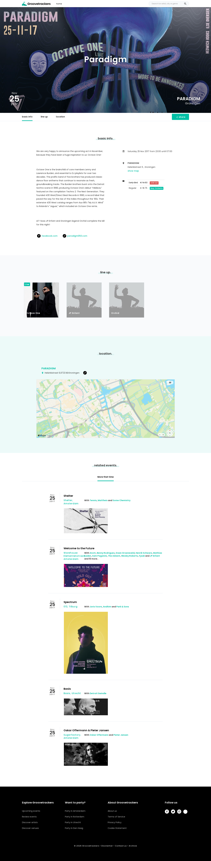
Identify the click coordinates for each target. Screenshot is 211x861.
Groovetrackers (90, 845)
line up (44, 116)
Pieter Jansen (121, 734)
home (59, 3)
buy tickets (157, 188)
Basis (67, 689)
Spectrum (70, 602)
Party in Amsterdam (75, 810)
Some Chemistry (121, 500)
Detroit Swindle (98, 693)
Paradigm (48, 368)
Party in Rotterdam (74, 816)
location (60, 116)
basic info (27, 116)
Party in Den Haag (74, 828)
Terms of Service (116, 816)
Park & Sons (122, 606)
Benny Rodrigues (106, 552)
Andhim (107, 606)
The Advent (114, 555)
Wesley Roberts (129, 555)
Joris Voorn (96, 606)
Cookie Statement (117, 828)
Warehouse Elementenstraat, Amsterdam (74, 556)
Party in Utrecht (73, 822)
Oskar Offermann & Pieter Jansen (86, 730)
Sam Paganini (99, 555)
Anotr (93, 552)
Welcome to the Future (79, 548)
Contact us (121, 845)
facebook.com (47, 236)
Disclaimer (107, 845)
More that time (105, 476)
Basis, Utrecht (72, 693)
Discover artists (30, 822)
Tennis (93, 500)
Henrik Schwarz (144, 552)
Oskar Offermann (99, 734)
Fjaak (142, 555)
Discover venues (30, 828)
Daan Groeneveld (125, 552)
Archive (133, 845)
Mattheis (103, 500)
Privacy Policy (114, 822)
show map (133, 170)
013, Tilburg (71, 606)
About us (112, 810)
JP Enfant (155, 555)
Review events (29, 816)
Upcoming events (31, 810)
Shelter (68, 496)
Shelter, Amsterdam (71, 502)
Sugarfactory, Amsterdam (72, 736)
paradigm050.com (75, 236)
